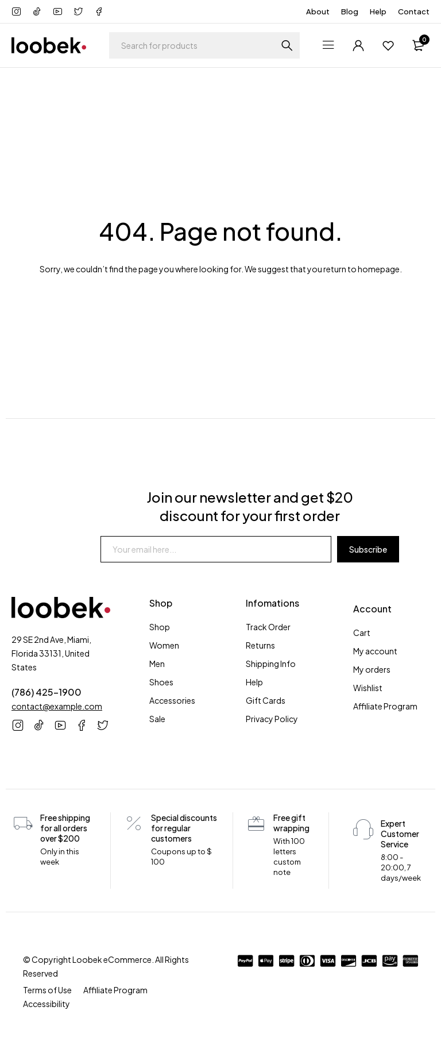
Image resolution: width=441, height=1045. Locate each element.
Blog (349, 11)
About (318, 11)
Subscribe (368, 549)
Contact (414, 11)
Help (378, 11)
